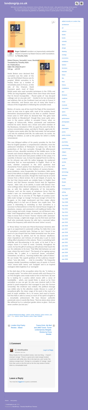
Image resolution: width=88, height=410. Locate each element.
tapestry (64, 168)
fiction (63, 75)
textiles (64, 178)
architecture (65, 24)
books (32, 314)
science (64, 155)
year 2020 (65, 239)
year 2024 (65, 252)
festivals (64, 71)
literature (37, 314)
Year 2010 (65, 205)
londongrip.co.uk (11, 404)
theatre (64, 182)
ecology (64, 54)
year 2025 (65, 256)
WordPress (15, 406)
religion (64, 152)
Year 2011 (65, 209)
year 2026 (65, 259)
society (64, 162)
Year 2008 (65, 199)
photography (65, 121)
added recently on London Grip (71, 21)
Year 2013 (65, 215)
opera (63, 111)
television (64, 175)
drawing (64, 51)
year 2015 (65, 222)
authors (28, 314)
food (63, 81)
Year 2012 (65, 212)
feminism (64, 68)
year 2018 (65, 232)
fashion (64, 64)
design (64, 48)
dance (64, 44)
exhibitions (65, 61)
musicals (64, 105)
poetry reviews (45, 314)
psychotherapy (66, 148)
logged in (21, 382)
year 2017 (65, 229)
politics (64, 138)
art (62, 28)
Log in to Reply (48, 350)
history (64, 85)
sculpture (64, 158)
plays (63, 125)
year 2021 (65, 242)
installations (65, 88)
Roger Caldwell (38, 316)
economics (65, 58)
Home (6, 400)
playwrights (65, 128)
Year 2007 (65, 195)
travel (63, 185)
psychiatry (65, 142)
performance (65, 118)
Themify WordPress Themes (28, 406)
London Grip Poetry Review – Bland (18, 326)
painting (64, 115)
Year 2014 (65, 219)
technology (65, 172)
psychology (65, 145)
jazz (63, 91)
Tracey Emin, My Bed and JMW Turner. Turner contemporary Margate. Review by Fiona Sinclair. (43, 329)
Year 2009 (65, 202)
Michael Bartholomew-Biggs (17, 314)
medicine (64, 98)
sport (63, 165)
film (63, 78)
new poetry (65, 108)
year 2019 (65, 235)
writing (64, 192)
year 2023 (65, 249)
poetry (31, 316)
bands (64, 34)
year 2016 (65, 225)
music (63, 101)
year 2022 (65, 245)
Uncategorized (66, 188)
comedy (64, 41)
